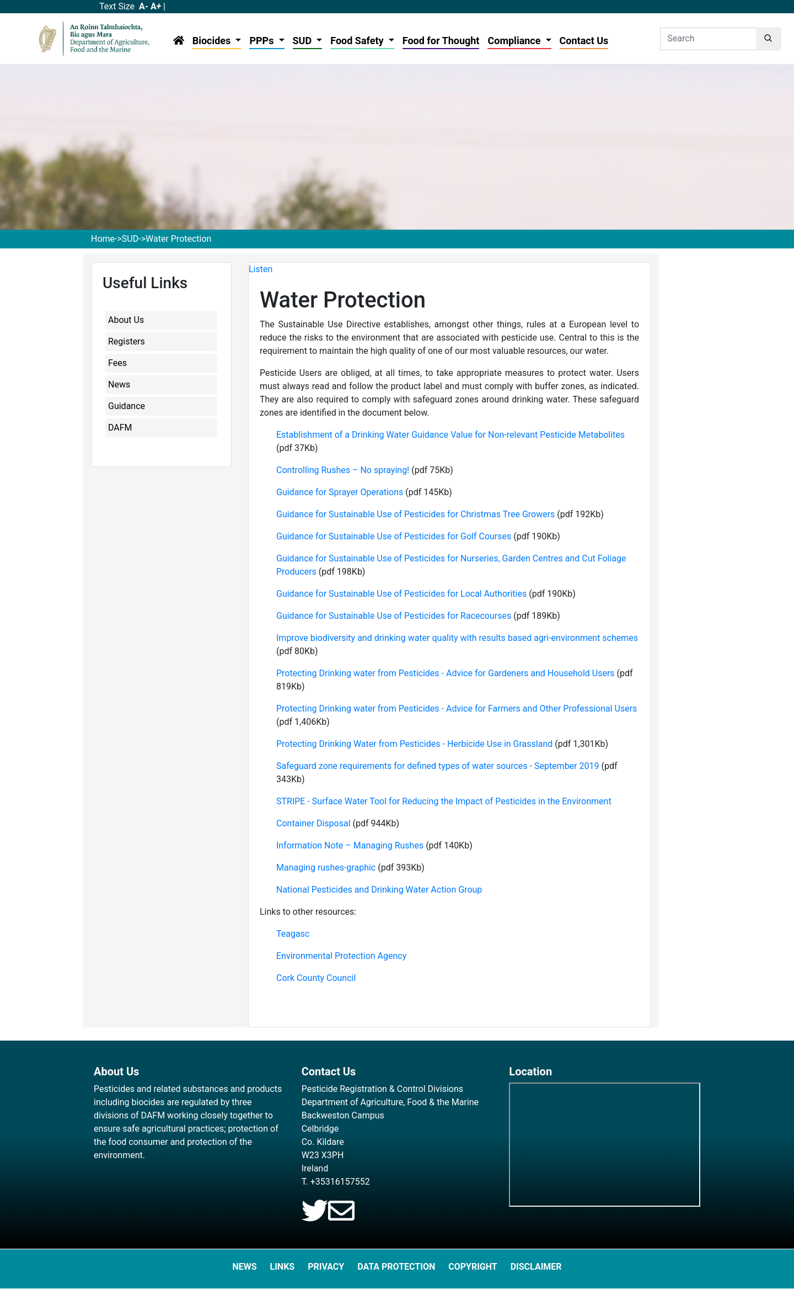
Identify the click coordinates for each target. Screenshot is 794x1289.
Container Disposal (313, 823)
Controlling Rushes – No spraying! (342, 470)
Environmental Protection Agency (341, 956)
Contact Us (584, 40)
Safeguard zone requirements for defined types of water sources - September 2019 (437, 766)
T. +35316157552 (336, 1181)
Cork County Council (316, 978)
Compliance (515, 40)
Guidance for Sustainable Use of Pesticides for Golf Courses (393, 536)
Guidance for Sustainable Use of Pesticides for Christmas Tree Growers (416, 514)
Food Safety (358, 40)
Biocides (212, 40)
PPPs (262, 40)
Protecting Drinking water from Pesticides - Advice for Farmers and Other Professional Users (456, 708)
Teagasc (292, 934)
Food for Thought (441, 40)
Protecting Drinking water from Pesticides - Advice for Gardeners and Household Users (446, 673)
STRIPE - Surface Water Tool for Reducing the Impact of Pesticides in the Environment (443, 801)
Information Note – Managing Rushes (349, 845)
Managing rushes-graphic (325, 867)
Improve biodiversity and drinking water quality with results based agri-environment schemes (457, 638)
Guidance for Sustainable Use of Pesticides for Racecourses (394, 616)
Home (103, 239)
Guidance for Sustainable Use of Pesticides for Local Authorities (401, 593)
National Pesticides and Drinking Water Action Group (379, 889)
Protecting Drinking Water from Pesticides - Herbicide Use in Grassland (414, 744)
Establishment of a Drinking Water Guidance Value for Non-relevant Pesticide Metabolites (450, 434)
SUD (303, 40)
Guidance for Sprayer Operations (339, 492)
